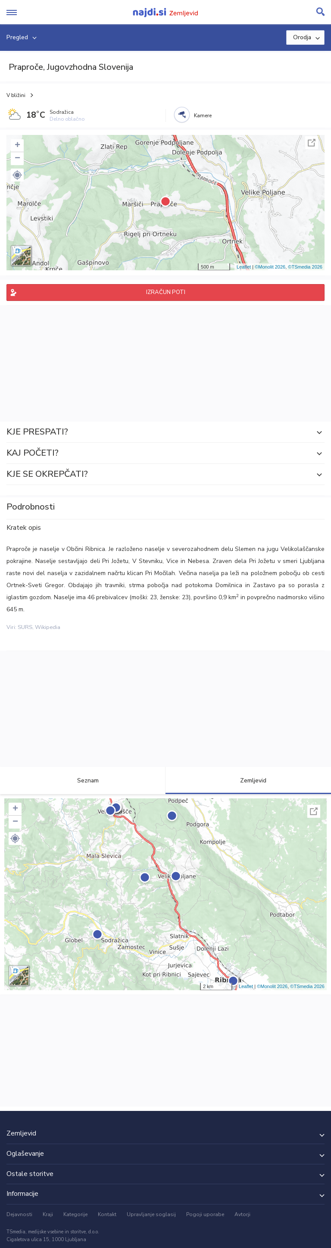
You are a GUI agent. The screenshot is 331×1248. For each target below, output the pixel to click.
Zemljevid (248, 780)
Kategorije (75, 1214)
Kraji (48, 1214)
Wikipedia (47, 627)
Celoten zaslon (311, 142)
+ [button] (17, 145)
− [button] (17, 158)
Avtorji (242, 1214)
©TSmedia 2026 (305, 266)
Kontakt (107, 1214)
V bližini (15, 95)
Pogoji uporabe (205, 1214)
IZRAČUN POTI (165, 292)
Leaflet (244, 266)
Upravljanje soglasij (151, 1214)
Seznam (83, 780)
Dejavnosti (19, 1214)
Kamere (203, 115)
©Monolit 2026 (270, 266)
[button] (17, 175)
